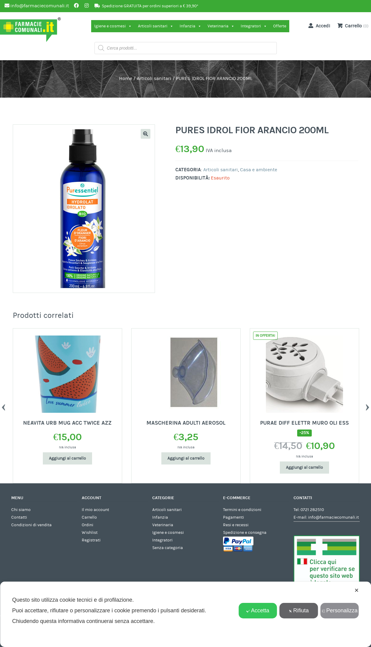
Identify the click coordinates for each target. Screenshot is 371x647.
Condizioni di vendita (31, 525)
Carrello (89, 517)
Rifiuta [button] (299, 610)
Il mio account (95, 509)
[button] (145, 134)
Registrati (91, 540)
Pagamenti (233, 517)
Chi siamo (21, 509)
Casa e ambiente (258, 169)
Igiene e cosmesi (113, 26)
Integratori (254, 26)
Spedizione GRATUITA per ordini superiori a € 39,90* (150, 6)
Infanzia (190, 26)
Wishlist (90, 532)
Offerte (279, 26)
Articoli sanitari (155, 26)
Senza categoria (167, 547)
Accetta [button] (257, 610)
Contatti (19, 517)
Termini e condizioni (242, 509)
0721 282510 (312, 509)
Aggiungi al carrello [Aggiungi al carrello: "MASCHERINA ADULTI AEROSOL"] (185, 458)
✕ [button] (356, 590)
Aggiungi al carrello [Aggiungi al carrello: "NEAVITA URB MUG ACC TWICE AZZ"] (67, 458)
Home (125, 78)
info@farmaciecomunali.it (333, 517)
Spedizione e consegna (244, 532)
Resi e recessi (236, 525)
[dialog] (185, 614)
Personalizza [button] (340, 610)
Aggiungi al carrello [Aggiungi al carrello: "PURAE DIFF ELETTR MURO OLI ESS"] (304, 467)
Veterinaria (221, 26)
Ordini (87, 525)
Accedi (318, 25)
